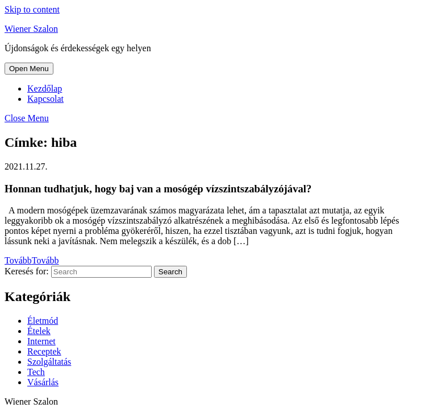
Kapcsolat (45, 99)
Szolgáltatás (49, 361)
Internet (41, 341)
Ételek (39, 331)
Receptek (44, 351)
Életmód (42, 321)
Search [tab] (170, 271)
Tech (36, 372)
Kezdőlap (44, 88)
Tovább (32, 260)
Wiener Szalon (31, 29)
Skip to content (32, 9)
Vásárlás (43, 382)
